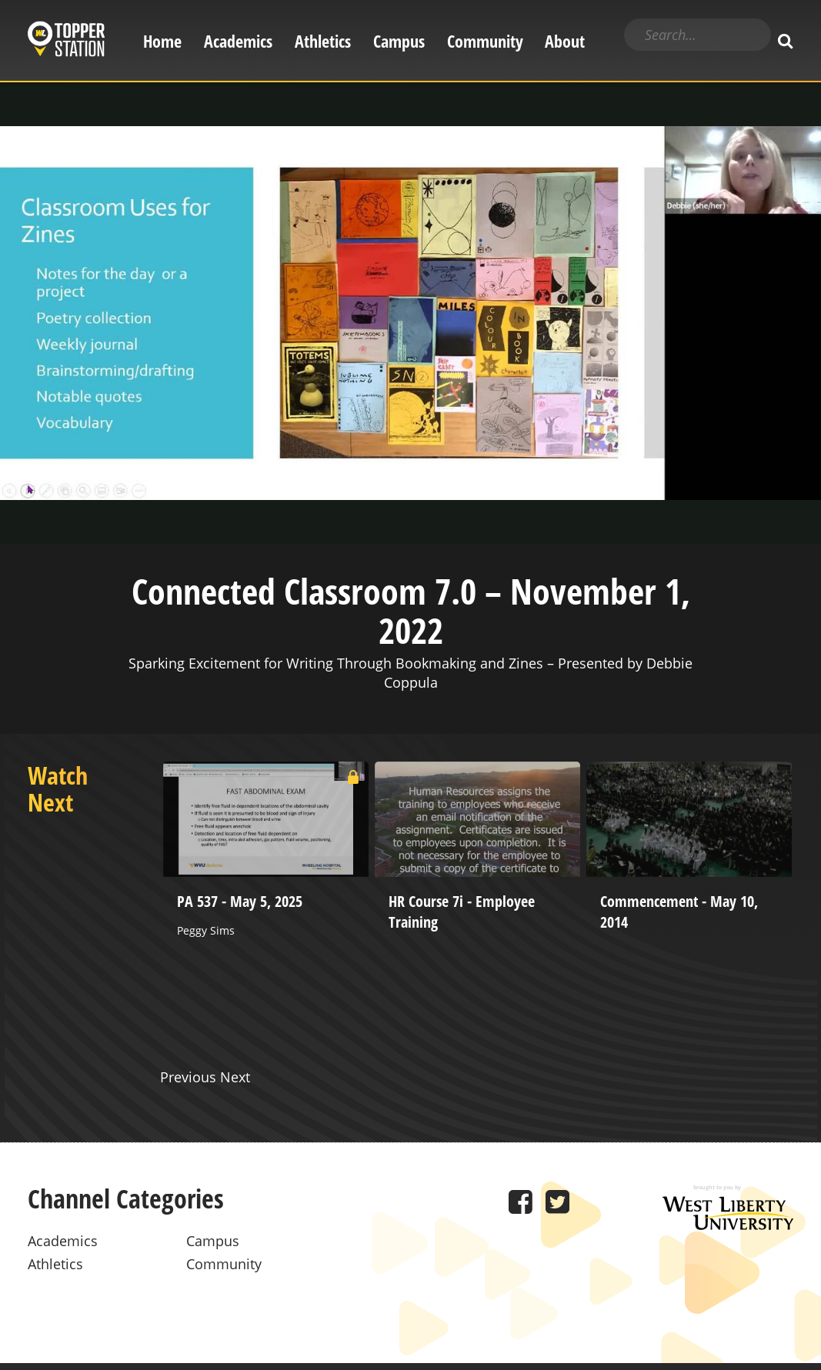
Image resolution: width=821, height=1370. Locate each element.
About (565, 41)
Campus (399, 41)
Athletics (323, 41)
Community (485, 41)
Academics (238, 41)
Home (162, 41)
